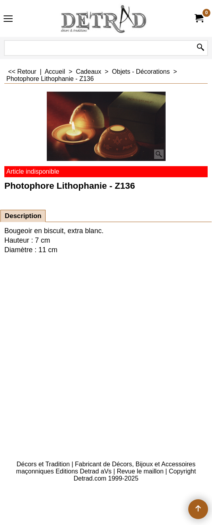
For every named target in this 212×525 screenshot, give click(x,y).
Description (23, 216)
